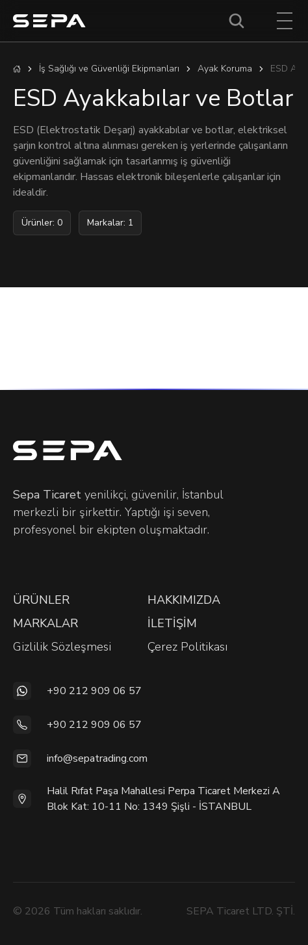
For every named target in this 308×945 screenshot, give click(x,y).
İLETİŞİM (172, 623)
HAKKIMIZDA (184, 600)
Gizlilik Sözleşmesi (62, 646)
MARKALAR (45, 623)
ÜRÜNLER (41, 600)
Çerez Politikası (187, 646)
